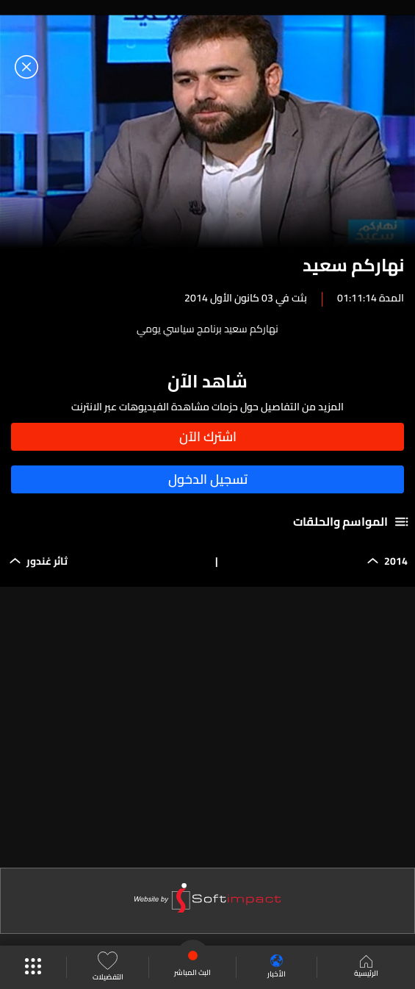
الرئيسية (366, 967)
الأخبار (276, 967)
